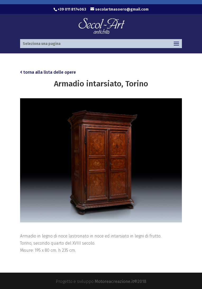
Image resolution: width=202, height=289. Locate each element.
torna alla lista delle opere (48, 72)
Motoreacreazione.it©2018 (120, 281)
